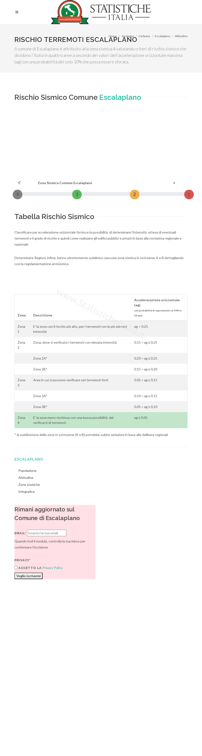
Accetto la (28, 568)
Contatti (168, 692)
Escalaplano (162, 36)
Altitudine (181, 36)
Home (113, 36)
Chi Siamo (66, 698)
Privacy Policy (52, 568)
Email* (20, 533)
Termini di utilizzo (27, 698)
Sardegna (128, 36)
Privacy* (22, 560)
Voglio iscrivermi (28, 576)
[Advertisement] (75, 143)
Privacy (49, 698)
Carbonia (144, 36)
